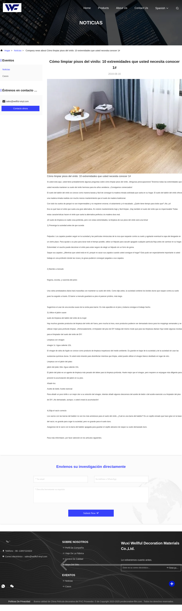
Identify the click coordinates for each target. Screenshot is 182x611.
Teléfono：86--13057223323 (17, 551)
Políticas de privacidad (19, 601)
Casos (5, 76)
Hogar (7, 50)
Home (87, 8)
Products (103, 8)
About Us (121, 8)
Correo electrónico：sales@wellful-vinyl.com (24, 556)
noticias (18, 50)
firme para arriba (172, 567)
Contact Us (141, 8)
